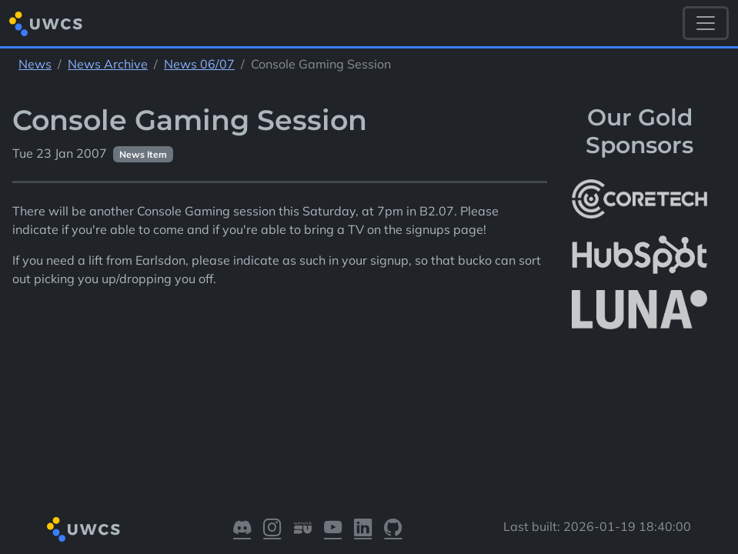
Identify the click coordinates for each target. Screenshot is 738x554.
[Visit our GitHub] (393, 529)
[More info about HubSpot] (639, 254)
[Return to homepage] (45, 23)
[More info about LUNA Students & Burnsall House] (639, 310)
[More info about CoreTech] (639, 199)
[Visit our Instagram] (272, 529)
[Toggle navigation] (706, 23)
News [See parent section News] (35, 64)
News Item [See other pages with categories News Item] (143, 154)
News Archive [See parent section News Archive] (108, 64)
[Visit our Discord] (242, 529)
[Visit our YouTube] (333, 529)
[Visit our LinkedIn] (363, 529)
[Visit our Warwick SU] (303, 529)
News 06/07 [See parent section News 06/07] (199, 64)
